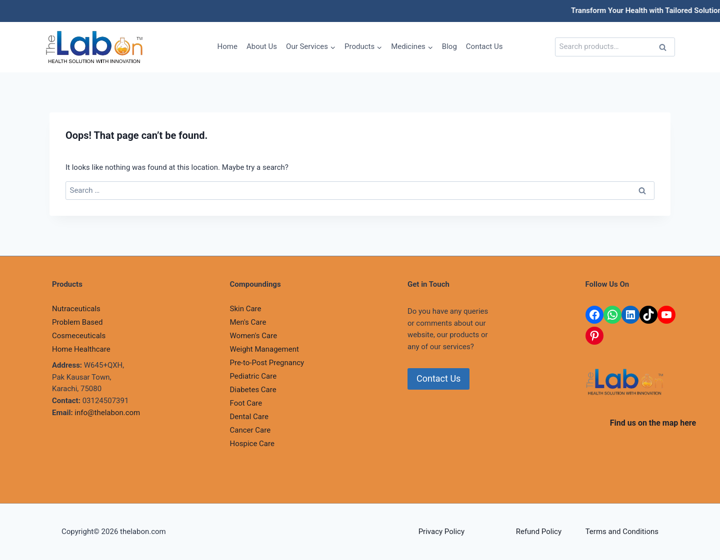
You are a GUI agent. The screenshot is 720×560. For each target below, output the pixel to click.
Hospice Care (252, 443)
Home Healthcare (81, 349)
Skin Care (246, 308)
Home (228, 46)
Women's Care (254, 335)
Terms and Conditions (622, 531)
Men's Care (248, 322)
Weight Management (264, 349)
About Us (261, 46)
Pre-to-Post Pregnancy (267, 362)
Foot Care (246, 403)
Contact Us (484, 46)
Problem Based (77, 322)
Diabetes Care (253, 389)
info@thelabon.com (107, 412)
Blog (449, 46)
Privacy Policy (441, 531)
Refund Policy (539, 531)
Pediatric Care (253, 376)
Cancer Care (250, 430)
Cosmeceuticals (79, 335)
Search (665, 48)
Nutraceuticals (76, 308)
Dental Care (249, 416)
